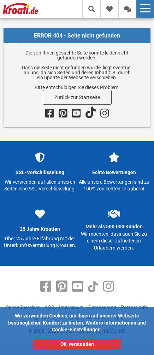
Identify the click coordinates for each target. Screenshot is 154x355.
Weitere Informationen (110, 323)
